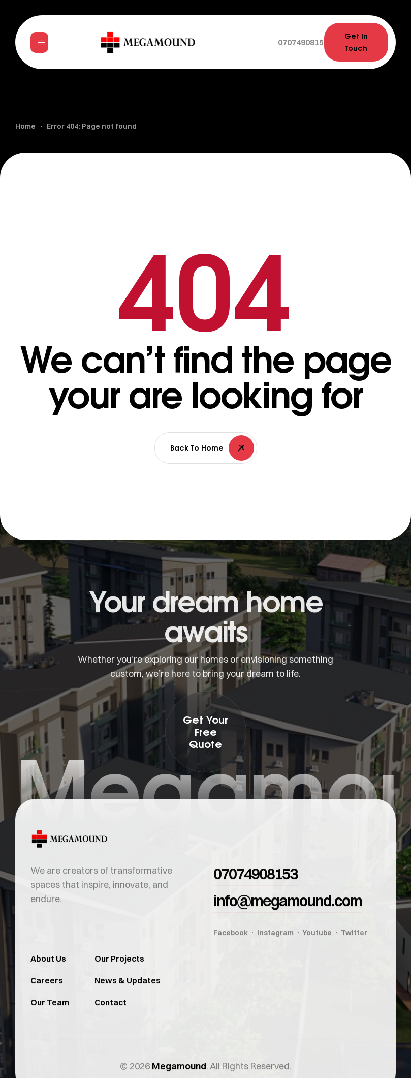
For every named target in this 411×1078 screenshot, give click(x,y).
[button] (303, 42)
